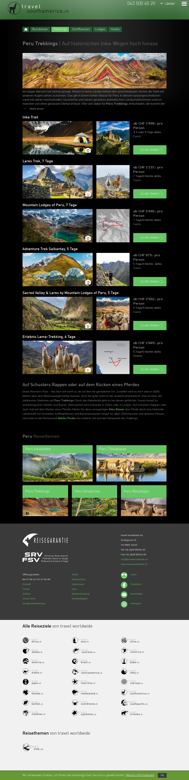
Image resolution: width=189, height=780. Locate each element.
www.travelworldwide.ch (134, 564)
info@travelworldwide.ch (134, 559)
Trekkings (60, 29)
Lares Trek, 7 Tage (38, 161)
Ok (162, 775)
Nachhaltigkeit (79, 598)
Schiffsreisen (81, 29)
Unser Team (29, 598)
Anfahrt (26, 593)
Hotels (115, 29)
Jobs (74, 589)
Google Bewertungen (34, 603)
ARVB (75, 574)
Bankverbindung (80, 593)
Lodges (100, 29)
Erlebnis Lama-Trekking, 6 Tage (49, 337)
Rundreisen (40, 29)
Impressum (78, 584)
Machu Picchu (67, 418)
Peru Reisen (116, 409)
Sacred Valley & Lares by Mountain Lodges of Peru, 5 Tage (71, 293)
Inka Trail (30, 117)
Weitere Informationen (140, 775)
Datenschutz (78, 579)
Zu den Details (152, 150)
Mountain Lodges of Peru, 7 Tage (50, 205)
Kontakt (27, 584)
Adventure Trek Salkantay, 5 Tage (50, 249)
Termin (26, 589)
